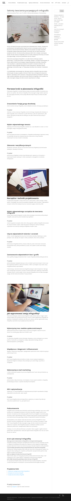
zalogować (14, 486)
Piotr (17, 13)
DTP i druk (57, 2)
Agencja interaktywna (37, 497)
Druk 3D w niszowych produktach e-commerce (59, 31)
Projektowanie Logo (22, 2)
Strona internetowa (45, 2)
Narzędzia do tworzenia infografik (15, 473)
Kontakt (64, 2)
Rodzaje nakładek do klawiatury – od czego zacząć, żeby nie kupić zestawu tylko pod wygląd (59, 18)
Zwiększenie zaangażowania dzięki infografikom (19, 471)
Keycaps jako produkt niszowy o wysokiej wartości (59, 43)
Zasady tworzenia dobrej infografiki (16, 474)
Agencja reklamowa (33, 2)
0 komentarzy (42, 13)
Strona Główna (12, 2)
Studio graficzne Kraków (24, 497)
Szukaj (61, 11)
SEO (52, 2)
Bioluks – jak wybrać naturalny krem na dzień (58, 25)
